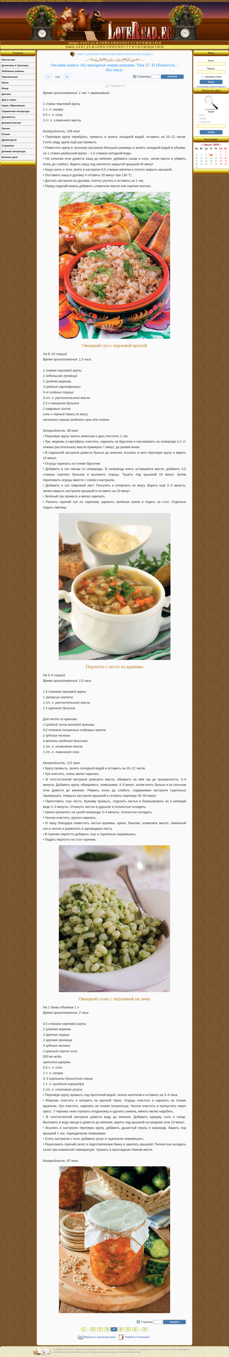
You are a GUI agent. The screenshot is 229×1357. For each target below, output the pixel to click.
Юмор (5, 88)
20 (121, 1329)
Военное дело (10, 157)
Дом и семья (9, 99)
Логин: (211, 62)
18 (107, 1329)
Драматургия (9, 140)
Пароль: (211, 70)
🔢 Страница (141, 76)
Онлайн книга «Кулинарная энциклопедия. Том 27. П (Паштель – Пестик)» (115, 67)
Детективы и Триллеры (15, 65)
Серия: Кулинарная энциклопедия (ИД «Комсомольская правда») (114, 54)
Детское (6, 94)
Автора (201, 118)
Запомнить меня (211, 77)
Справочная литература (16, 111)
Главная (18, 52)
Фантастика (8, 59)
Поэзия (6, 134)
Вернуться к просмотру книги (100, 1337)
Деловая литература (13, 151)
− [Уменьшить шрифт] (48, 76)
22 (135, 1329)
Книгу (200, 115)
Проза (5, 82)
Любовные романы (13, 71)
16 (93, 1329)
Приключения (10, 77)
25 (144, 1329)
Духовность (8, 117)
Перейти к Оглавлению (137, 1337)
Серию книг (203, 121)
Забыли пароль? (217, 86)
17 (100, 1329)
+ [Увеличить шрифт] (67, 76)
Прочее (6, 128)
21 (128, 1329)
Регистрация (202, 86)
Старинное (8, 145)
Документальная (11, 122)
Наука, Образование (13, 105)
